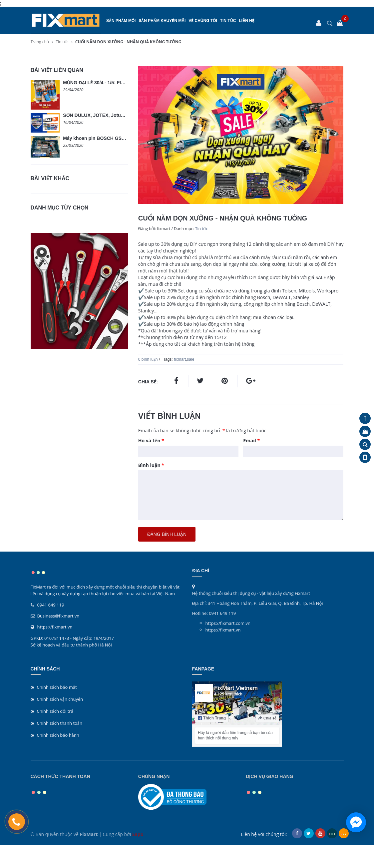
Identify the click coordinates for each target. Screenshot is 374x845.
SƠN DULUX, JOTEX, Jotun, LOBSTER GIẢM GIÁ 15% (122, 115)
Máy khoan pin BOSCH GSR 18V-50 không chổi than (120, 138)
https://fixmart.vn (55, 627)
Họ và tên (151, 440)
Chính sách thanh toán (60, 723)
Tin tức (228, 20)
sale (190, 359)
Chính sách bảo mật (57, 687)
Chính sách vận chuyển (60, 699)
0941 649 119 (50, 605)
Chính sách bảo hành (58, 735)
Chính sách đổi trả (55, 711)
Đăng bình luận (167, 534)
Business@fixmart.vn (58, 616)
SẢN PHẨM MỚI (121, 20)
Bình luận (151, 465)
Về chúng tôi (202, 20)
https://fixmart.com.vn (227, 623)
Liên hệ (246, 20)
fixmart (180, 359)
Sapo (138, 834)
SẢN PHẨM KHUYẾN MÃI (162, 20)
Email (251, 440)
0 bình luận (148, 359)
